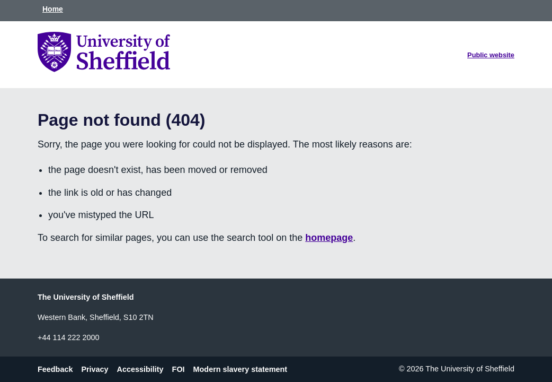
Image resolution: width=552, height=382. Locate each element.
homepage (329, 237)
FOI (178, 368)
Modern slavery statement (240, 368)
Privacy (94, 368)
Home (52, 9)
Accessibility (140, 368)
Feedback (55, 368)
